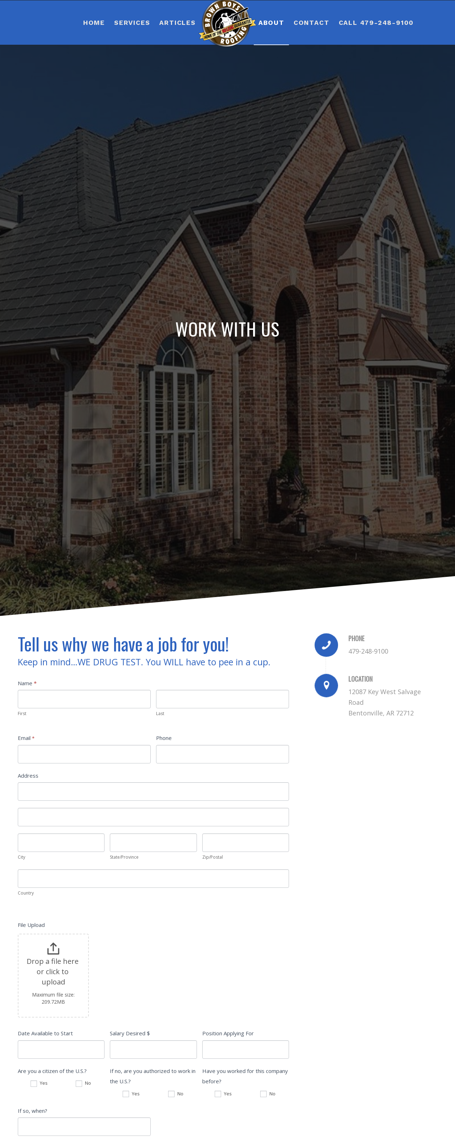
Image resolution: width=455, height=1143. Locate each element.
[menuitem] (94, 22)
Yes (39, 1083)
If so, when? (32, 1110)
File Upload (31, 924)
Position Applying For (228, 1033)
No (83, 1083)
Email (26, 737)
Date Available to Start (45, 1033)
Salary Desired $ (130, 1033)
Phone (164, 737)
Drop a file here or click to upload (53, 971)
